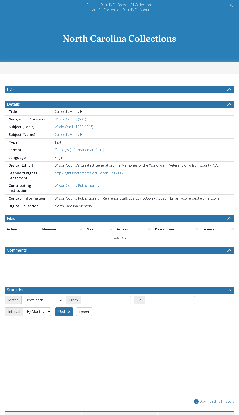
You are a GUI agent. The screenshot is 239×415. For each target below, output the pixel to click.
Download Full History (214, 401)
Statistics (15, 290)
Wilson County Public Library (77, 185)
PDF (10, 89)
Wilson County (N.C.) (70, 119)
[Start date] (106, 300)
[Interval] (37, 311)
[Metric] (42, 300)
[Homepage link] (119, 37)
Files (11, 218)
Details (13, 104)
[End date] (170, 300)
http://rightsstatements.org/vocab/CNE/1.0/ (89, 173)
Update (64, 311)
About (144, 9)
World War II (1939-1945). (74, 126)
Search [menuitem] (92, 4)
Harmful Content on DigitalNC (113, 9)
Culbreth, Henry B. (69, 134)
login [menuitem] (231, 4)
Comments (17, 250)
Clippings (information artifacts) (79, 150)
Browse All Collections (135, 4)
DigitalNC (107, 4)
